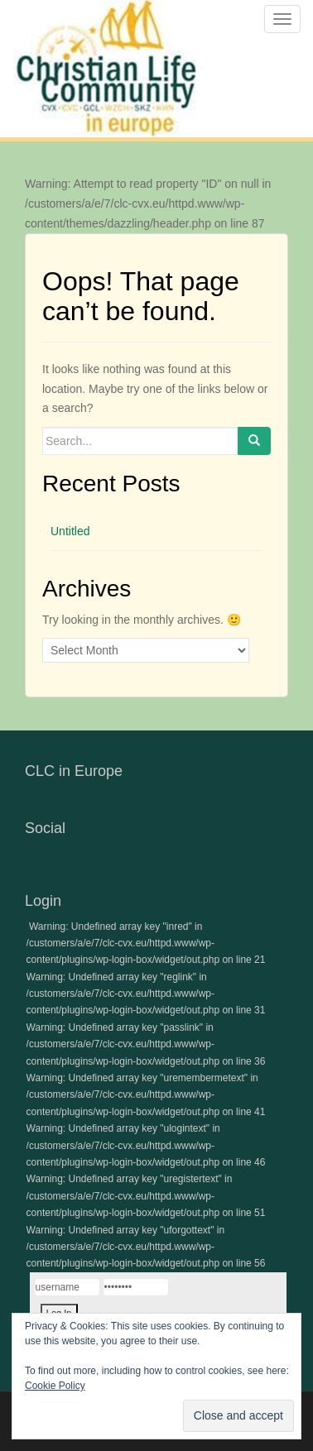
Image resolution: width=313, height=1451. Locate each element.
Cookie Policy (55, 1385)
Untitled (70, 531)
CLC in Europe (74, 771)
